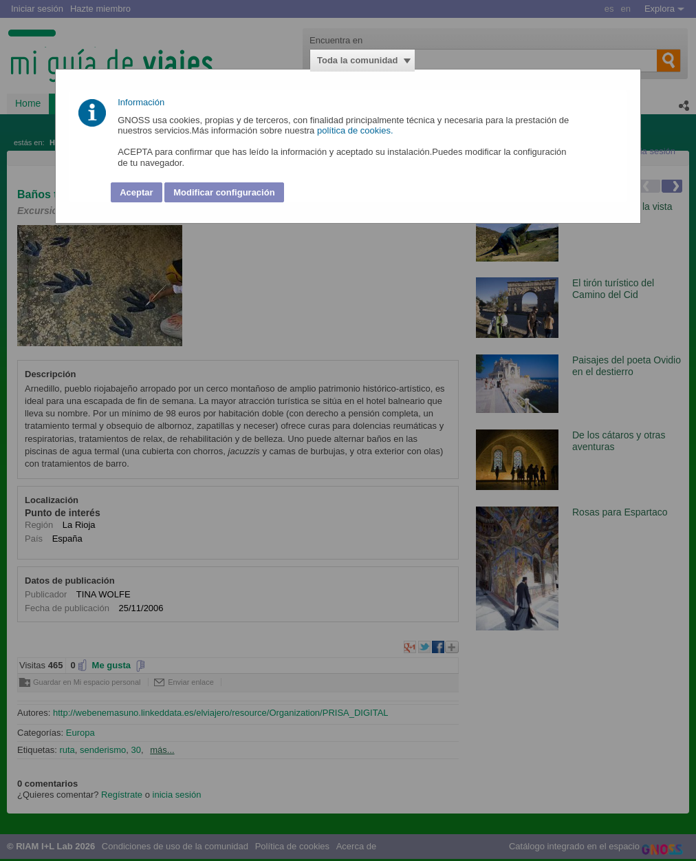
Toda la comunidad (357, 60)
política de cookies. (356, 130)
